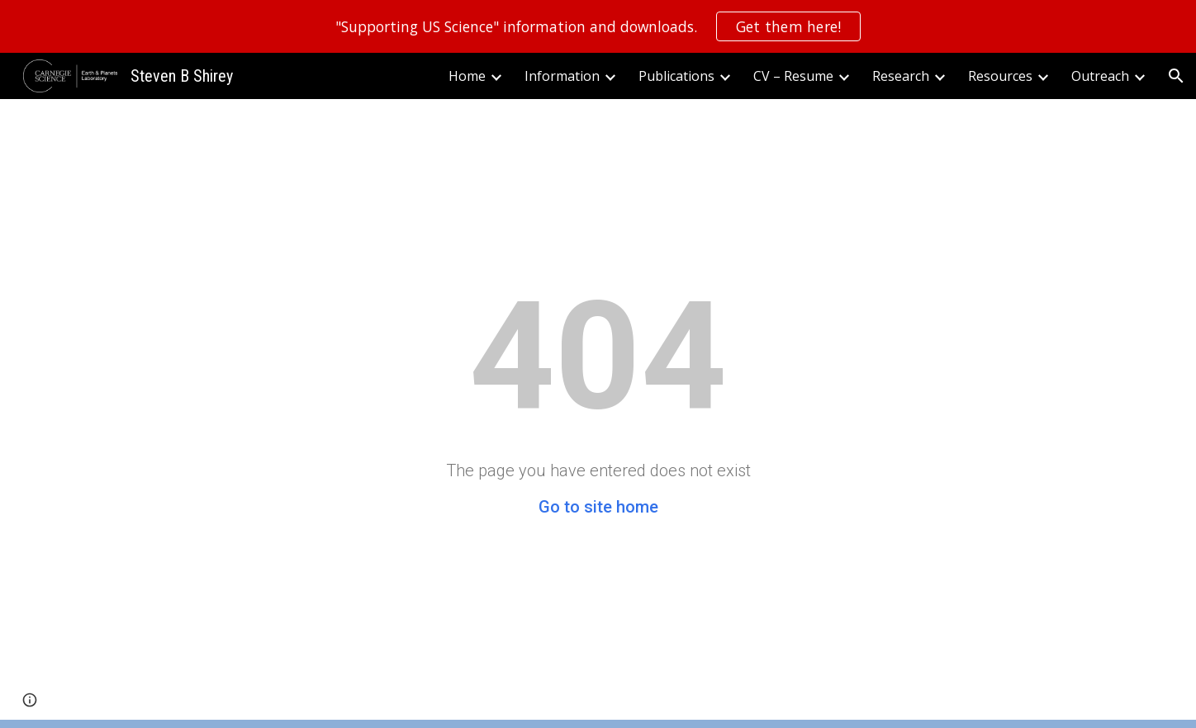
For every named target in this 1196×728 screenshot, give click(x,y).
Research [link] (900, 76)
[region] (598, 26)
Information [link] (562, 76)
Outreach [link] (1100, 76)
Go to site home (598, 507)
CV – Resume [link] (793, 76)
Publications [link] (676, 76)
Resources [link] (1000, 76)
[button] (1176, 76)
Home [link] (467, 76)
